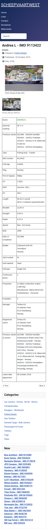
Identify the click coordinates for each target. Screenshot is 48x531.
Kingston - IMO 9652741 (15, 517)
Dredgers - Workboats (14, 410)
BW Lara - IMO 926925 (14, 523)
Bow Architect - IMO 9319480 (17, 455)
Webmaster (6, 29)
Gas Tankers (9, 418)
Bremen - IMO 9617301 (15, 476)
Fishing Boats (10, 414)
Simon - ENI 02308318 (14, 501)
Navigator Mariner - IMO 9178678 (19, 461)
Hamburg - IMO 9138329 (15, 470)
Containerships (11, 406)
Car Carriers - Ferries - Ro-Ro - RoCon (21, 402)
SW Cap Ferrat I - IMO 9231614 (18, 520)
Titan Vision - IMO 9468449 (17, 492)
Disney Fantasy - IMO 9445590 (18, 473)
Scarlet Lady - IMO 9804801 (17, 467)
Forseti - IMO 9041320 (14, 489)
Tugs (6, 435)
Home (4, 12)
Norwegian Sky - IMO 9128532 (18, 504)
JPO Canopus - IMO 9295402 (17, 464)
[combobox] (14, 36)
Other (6, 439)
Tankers (7, 431)
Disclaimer (6, 25)
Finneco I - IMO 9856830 (15, 498)
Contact (4, 21)
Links (3, 16)
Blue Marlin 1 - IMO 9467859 (17, 510)
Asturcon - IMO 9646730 (15, 514)
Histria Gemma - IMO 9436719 (18, 486)
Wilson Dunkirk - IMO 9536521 (18, 483)
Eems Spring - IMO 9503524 (17, 458)
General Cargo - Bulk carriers (17, 422)
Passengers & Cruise (13, 426)
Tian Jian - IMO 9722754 (15, 507)
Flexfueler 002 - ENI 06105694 (18, 495)
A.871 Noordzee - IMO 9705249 (18, 479)
